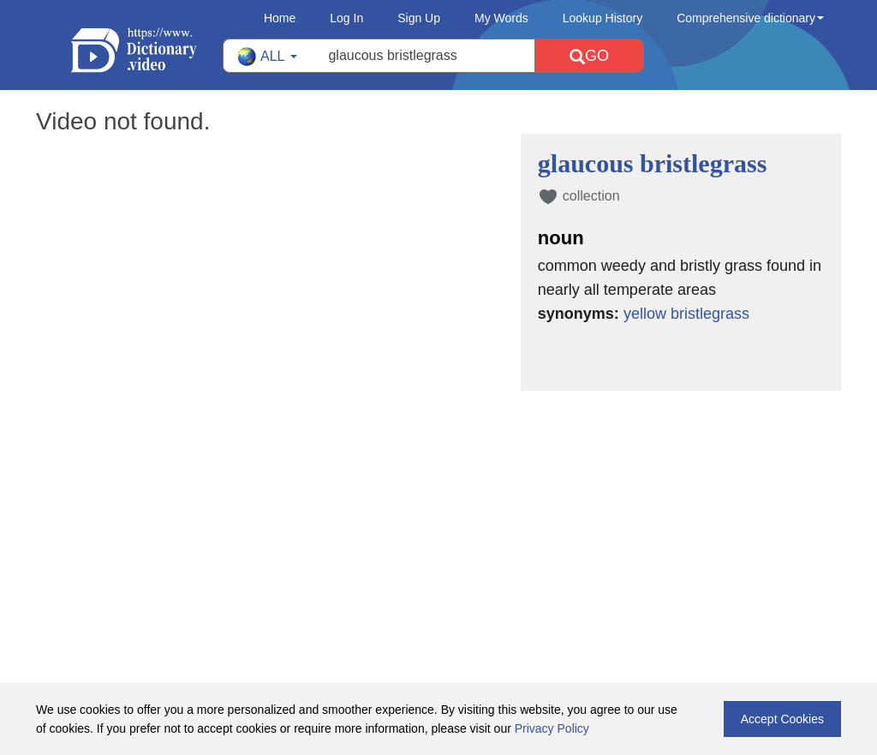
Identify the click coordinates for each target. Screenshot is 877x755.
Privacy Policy (552, 728)
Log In (346, 18)
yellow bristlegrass (686, 313)
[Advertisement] (438, 502)
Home (279, 18)
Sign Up (418, 18)
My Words (501, 18)
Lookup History (602, 18)
